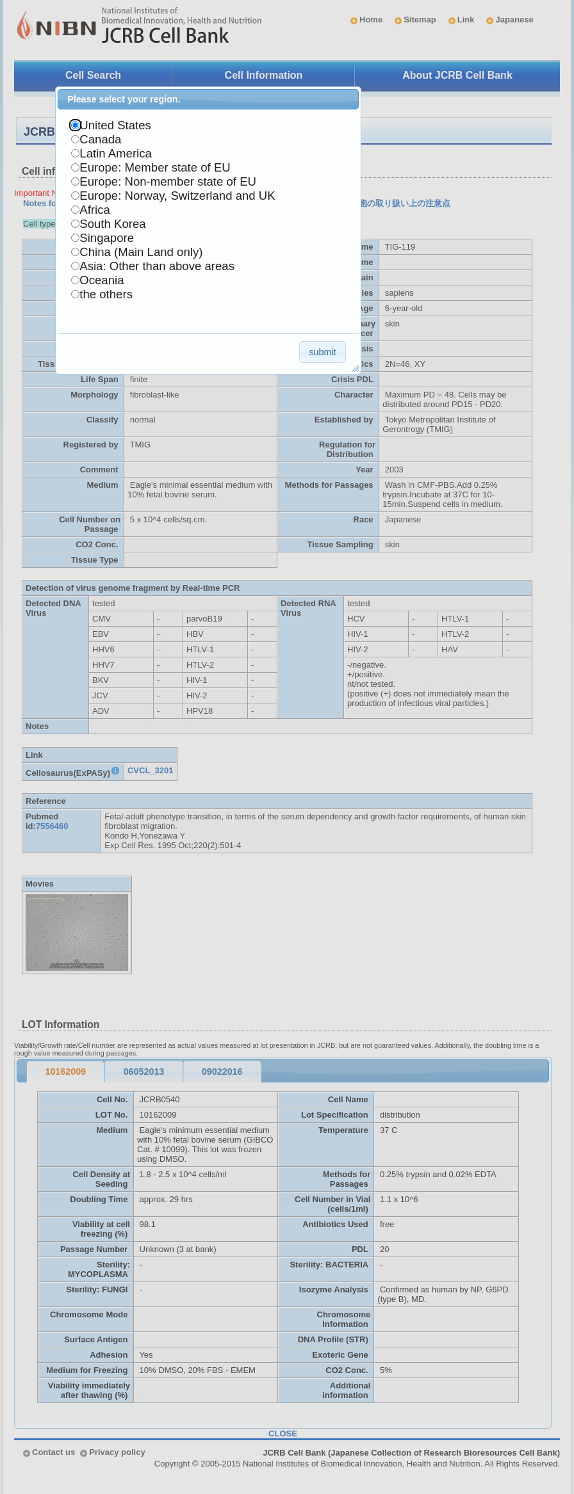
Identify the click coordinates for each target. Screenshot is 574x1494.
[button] (322, 351)
